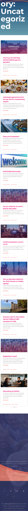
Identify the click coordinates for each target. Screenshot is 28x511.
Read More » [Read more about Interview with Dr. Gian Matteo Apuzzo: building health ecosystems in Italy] (6, 330)
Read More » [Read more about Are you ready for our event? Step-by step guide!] (6, 215)
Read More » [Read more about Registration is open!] (6, 365)
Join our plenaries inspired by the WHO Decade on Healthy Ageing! (13, 281)
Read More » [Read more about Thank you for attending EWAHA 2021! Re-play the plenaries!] (6, 71)
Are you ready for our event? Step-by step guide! (13, 207)
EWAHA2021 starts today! (12, 171)
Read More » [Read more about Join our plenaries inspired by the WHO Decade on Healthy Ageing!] (6, 290)
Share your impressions (11, 136)
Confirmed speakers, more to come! (13, 243)
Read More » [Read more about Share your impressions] (6, 145)
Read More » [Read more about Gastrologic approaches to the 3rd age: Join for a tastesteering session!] (6, 110)
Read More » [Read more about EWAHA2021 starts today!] (6, 180)
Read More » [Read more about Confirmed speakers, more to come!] (6, 253)
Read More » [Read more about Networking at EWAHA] (6, 400)
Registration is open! (10, 356)
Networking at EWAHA (11, 391)
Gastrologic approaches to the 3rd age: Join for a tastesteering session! (14, 99)
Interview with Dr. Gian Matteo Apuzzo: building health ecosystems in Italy (13, 319)
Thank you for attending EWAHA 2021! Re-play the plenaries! (11, 60)
